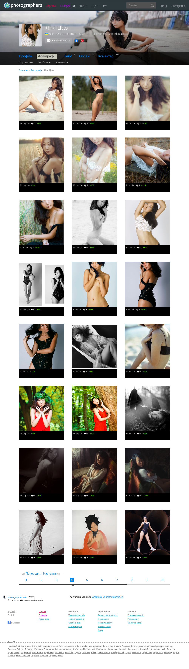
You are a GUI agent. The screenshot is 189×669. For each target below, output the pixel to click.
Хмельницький (23, 655)
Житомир (38, 649)
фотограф (36, 646)
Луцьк (10, 652)
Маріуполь (26, 652)
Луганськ (171, 649)
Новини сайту (104, 626)
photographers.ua (17, 597)
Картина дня (74, 623)
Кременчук (133, 649)
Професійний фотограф (19, 646)
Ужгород (168, 652)
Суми (128, 652)
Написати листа (61, 40)
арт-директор (95, 646)
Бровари (159, 646)
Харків (176, 652)
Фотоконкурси (75, 626)
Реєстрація (178, 5)
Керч (110, 649)
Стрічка (51, 5)
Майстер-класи (135, 623)
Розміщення (133, 619)
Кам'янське (101, 649)
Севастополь (104, 652)
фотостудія (108, 646)
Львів (16, 652)
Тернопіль (147, 652)
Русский (11, 611)
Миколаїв (59, 652)
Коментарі (106, 56)
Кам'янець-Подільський (84, 649)
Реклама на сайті (136, 615)
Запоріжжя (49, 649)
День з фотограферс (108, 615)
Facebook (14, 623)
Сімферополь (117, 652)
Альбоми (44, 62)
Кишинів (123, 649)
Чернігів (44, 655)
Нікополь (69, 652)
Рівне (93, 652)
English (11, 615)
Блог (68, 56)
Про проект (103, 619)
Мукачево (48, 652)
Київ (51, 33)
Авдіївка (126, 646)
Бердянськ (149, 646)
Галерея (67, 5)
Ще (94, 5)
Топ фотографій (76, 619)
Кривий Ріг (144, 649)
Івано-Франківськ (63, 649)
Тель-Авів (136, 652)
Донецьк (28, 649)
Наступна (53, 573)
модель (46, 646)
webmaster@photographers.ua (107, 597)
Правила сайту (105, 623)
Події (100, 630)
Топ (83, 5)
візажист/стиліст (58, 646)
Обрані (84, 56)
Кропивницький (158, 649)
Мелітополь (37, 652)
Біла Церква (137, 646)
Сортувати (26, 62)
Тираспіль (158, 652)
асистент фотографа (77, 646)
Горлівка (12, 649)
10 (162, 580)
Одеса (77, 652)
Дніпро (20, 649)
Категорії (62, 62)
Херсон (11, 655)
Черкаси (35, 655)
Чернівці (53, 655)
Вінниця (168, 646)
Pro (105, 5)
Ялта (60, 655)
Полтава (86, 652)
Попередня (30, 573)
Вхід (164, 5)
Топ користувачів (76, 615)
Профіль (26, 56)
